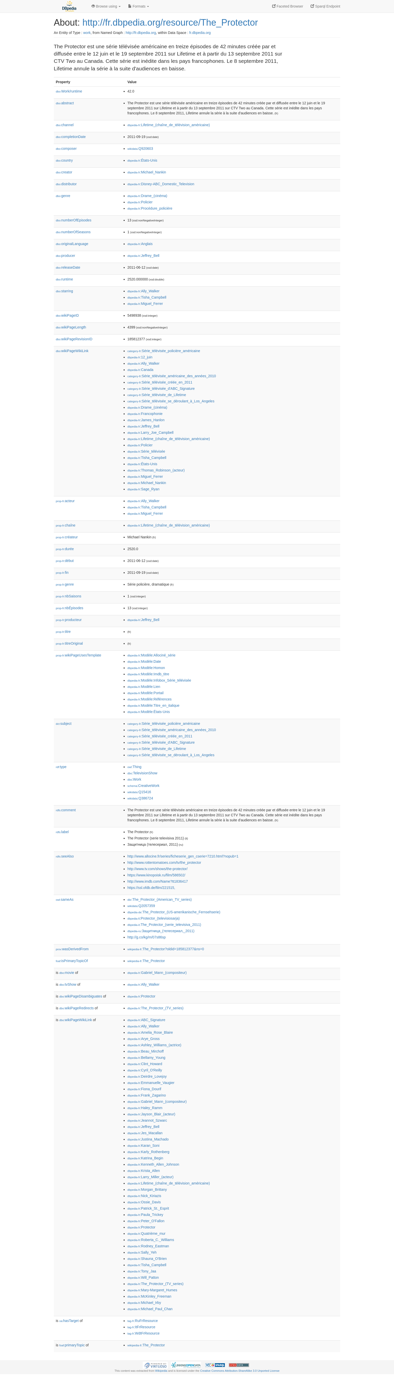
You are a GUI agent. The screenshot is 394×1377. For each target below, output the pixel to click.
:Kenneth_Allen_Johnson (153, 1164)
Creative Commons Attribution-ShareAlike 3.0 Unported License (239, 1370)
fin (62, 573)
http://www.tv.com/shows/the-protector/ (157, 869)
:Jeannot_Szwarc (147, 1120)
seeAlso (65, 856)
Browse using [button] (106, 6)
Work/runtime (69, 91)
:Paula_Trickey (145, 1215)
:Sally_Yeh (142, 1252)
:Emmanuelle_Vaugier (150, 1083)
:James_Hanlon (146, 420)
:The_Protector (146, 961)
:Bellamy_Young (146, 1058)
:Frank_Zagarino (146, 1095)
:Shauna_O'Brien (147, 1259)
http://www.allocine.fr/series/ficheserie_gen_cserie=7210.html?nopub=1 (182, 856)
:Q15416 (139, 792)
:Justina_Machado (148, 1139)
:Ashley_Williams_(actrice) (154, 1045)
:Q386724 (140, 798)
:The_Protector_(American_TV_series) (159, 899)
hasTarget (69, 1321)
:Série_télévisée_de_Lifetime (156, 395)
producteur (69, 620)
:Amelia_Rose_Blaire (150, 1032)
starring (64, 291)
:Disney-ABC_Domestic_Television (160, 184)
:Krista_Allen (143, 1171)
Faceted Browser (287, 6)
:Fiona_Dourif (144, 1089)
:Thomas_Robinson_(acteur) (156, 470)
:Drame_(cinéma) (147, 196)
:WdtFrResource (143, 1333)
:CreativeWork (143, 786)
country (64, 160)
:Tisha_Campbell (146, 297)
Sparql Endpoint (325, 6)
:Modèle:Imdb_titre (148, 674)
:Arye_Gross (143, 1039)
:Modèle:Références (149, 699)
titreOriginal (69, 643)
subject (63, 724)
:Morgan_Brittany (147, 1190)
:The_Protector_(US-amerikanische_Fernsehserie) (173, 912)
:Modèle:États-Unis (148, 712)
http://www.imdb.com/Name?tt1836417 (157, 881)
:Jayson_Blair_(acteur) (151, 1114)
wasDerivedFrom (72, 949)
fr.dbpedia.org (200, 33)
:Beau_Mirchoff (145, 1051)
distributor (66, 184)
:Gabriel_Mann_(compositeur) (157, 973)
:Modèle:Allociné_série (151, 655)
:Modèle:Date (144, 661)
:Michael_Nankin (146, 172)
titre (63, 632)
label (62, 832)
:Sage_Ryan (143, 489)
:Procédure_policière (149, 208)
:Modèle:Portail (145, 693)
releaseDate (68, 267)
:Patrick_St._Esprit (148, 1208)
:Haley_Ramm (144, 1108)
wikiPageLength (71, 327)
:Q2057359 (141, 906)
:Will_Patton (143, 1277)
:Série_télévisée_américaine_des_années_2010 (171, 376)
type (61, 767)
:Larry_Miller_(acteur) (150, 1177)
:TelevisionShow (142, 773)
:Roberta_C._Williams (150, 1240)
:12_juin (139, 357)
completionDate (71, 137)
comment (66, 810)
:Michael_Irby (144, 1303)
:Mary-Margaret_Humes (152, 1290)
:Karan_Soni (143, 1146)
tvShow (67, 984)
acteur (65, 501)
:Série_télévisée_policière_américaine (163, 351)
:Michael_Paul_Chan (150, 1309)
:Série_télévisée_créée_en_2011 (159, 382)
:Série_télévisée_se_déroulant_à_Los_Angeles (170, 401)
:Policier (140, 202)
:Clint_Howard (144, 1064)
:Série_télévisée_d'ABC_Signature (161, 389)
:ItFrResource (141, 1327)
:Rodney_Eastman (148, 1246)
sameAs (64, 899)
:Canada (140, 370)
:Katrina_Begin (145, 1158)
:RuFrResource (142, 1321)
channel (65, 125)
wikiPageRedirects (76, 1008)
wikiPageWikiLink (72, 351)
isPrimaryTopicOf (72, 961)
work (87, 33)
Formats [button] (138, 6)
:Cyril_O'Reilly (144, 1070)
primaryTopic (72, 1345)
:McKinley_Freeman (149, 1296)
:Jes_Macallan (145, 1133)
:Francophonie (145, 414)
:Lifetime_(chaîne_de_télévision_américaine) (168, 125)
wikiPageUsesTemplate (78, 655)
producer (65, 256)
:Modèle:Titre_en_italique (153, 705)
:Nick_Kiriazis (144, 1196)
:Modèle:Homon (146, 668)
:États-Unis (142, 160)
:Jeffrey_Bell (143, 256)
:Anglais (140, 244)
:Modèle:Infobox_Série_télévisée (159, 680)
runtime (64, 279)
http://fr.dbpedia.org (141, 33)
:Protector (141, 996)
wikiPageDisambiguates (80, 996)
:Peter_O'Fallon (145, 1221)
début (65, 561)
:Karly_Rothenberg (148, 1152)
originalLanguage (72, 244)
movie (66, 973)
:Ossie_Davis (144, 1202)
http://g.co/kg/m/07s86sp (146, 937)
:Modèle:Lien (143, 687)
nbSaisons (68, 596)
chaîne (65, 525)
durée (65, 549)
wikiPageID (67, 315)
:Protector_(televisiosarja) (153, 918)
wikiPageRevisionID (74, 339)
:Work (134, 779)
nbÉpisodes (69, 608)
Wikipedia (161, 1370)
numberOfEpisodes (73, 220)
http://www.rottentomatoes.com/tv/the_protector (164, 863)
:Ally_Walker (143, 291)
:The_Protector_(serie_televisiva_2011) (164, 925)
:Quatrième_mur (146, 1233)
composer (66, 149)
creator (64, 172)
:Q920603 (140, 149)
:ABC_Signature (146, 1020)
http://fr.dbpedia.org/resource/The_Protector (170, 22)
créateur (67, 537)
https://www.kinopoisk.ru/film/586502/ (156, 875)
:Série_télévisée (146, 451)
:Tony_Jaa (141, 1271)
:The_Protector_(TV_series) (155, 1008)
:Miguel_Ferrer (145, 304)
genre (63, 196)
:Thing (134, 767)
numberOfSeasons (73, 232)
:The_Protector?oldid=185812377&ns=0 (165, 949)
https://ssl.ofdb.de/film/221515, (151, 888)
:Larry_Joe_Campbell (150, 433)
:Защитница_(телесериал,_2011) (160, 931)
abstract (65, 103)
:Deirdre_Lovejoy (147, 1076)
